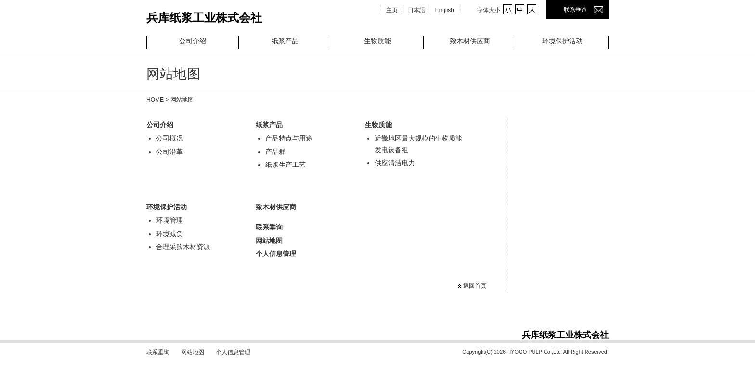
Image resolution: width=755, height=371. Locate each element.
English (444, 10)
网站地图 (269, 240)
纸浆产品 (285, 41)
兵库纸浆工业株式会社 (204, 15)
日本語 (416, 10)
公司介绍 (192, 41)
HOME (155, 99)
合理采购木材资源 (183, 247)
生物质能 (377, 41)
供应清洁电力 (395, 162)
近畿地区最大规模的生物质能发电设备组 (418, 144)
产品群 (275, 151)
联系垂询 (575, 9)
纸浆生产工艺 (285, 164)
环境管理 (169, 220)
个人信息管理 (276, 253)
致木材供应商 (470, 41)
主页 (392, 10)
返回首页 (474, 285)
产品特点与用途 (288, 138)
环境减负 (169, 234)
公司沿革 (169, 151)
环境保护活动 (562, 41)
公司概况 (169, 138)
